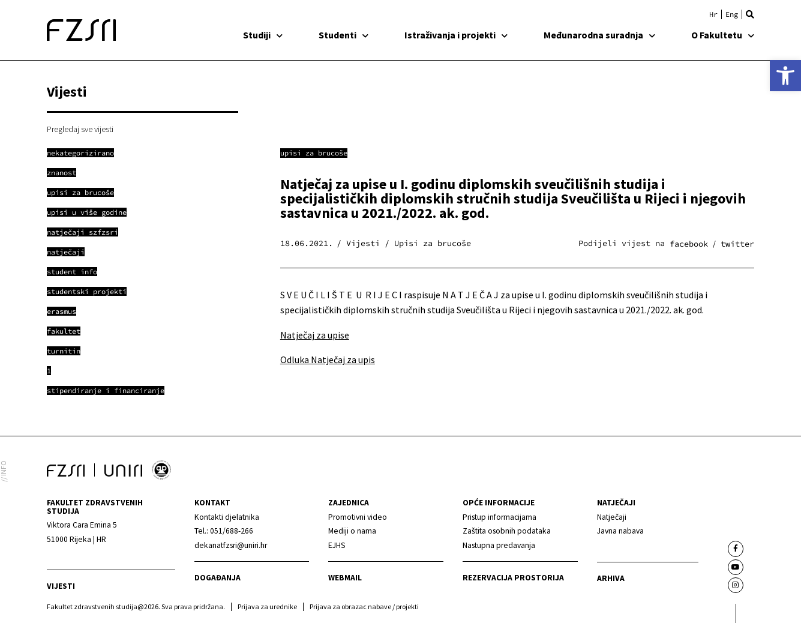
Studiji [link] (263, 35)
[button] (750, 14)
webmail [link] (345, 578)
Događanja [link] (217, 578)
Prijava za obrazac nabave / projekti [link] (364, 606)
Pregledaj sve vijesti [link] (80, 129)
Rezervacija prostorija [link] (513, 578)
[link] (785, 75)
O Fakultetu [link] (722, 35)
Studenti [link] (343, 35)
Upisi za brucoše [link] (313, 152)
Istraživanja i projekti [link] (456, 35)
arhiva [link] (611, 578)
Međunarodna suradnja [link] (599, 35)
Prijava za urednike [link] (267, 606)
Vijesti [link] (61, 586)
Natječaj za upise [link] (314, 335)
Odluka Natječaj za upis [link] (327, 360)
